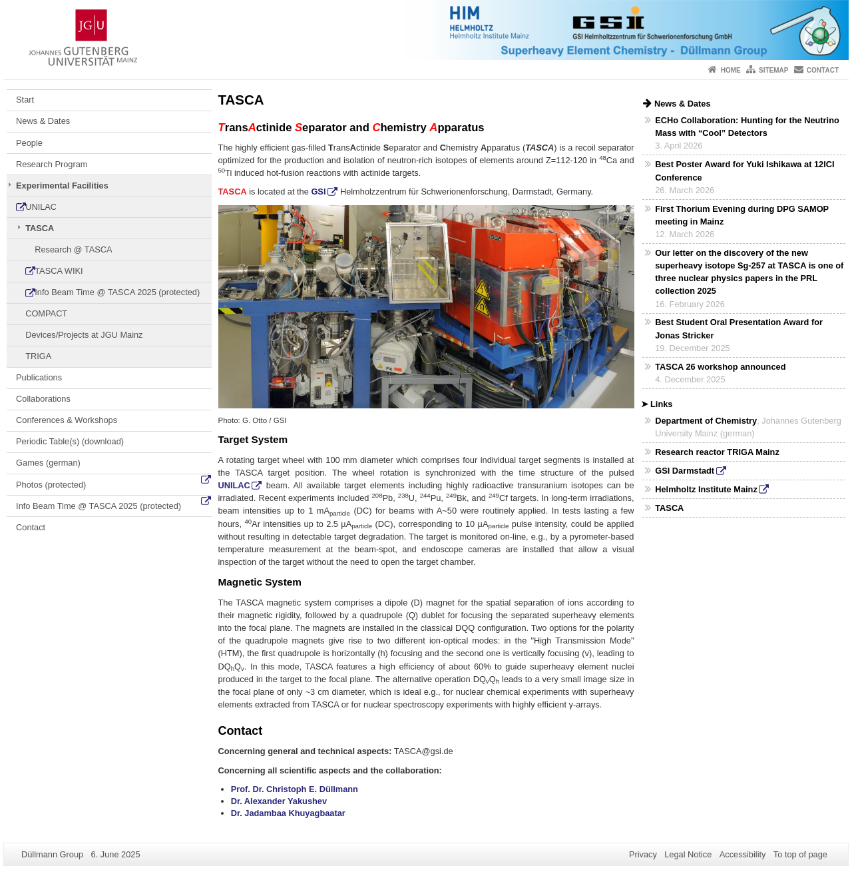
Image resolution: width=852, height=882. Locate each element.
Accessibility (743, 854)
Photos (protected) (51, 485)
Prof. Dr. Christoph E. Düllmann (294, 789)
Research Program (51, 164)
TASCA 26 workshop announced (720, 367)
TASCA (39, 228)
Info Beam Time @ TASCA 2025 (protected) (117, 292)
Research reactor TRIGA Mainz (717, 452)
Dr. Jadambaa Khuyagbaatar (288, 813)
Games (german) (48, 463)
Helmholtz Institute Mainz (706, 489)
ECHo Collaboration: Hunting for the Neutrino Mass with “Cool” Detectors (747, 126)
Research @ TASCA (73, 249)
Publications (39, 377)
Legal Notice (688, 854)
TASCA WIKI (59, 271)
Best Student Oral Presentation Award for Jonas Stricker (739, 328)
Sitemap (773, 70)
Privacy (643, 854)
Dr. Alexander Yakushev (279, 801)
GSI (318, 192)
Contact (823, 70)
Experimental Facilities (62, 186)
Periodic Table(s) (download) (70, 441)
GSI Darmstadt (684, 471)
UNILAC (41, 207)
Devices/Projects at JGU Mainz (83, 335)
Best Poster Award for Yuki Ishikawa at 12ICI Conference (744, 170)
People (29, 143)
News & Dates (43, 121)
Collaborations (43, 399)
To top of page (800, 854)
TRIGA (38, 356)
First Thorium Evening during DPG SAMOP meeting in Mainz (742, 215)
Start (25, 100)
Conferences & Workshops (66, 420)
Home (731, 70)
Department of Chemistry (706, 421)
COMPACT (46, 313)
